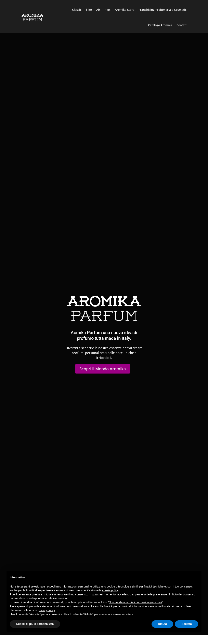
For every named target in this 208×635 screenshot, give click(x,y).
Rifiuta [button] (162, 623)
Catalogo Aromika (160, 25)
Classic (76, 10)
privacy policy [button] (46, 610)
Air (98, 10)
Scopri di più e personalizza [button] (35, 623)
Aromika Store (124, 10)
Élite (89, 10)
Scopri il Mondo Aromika (102, 368)
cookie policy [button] (110, 590)
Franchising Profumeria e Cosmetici (163, 10)
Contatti (182, 25)
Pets (107, 10)
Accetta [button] (186, 623)
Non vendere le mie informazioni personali (135, 602)
